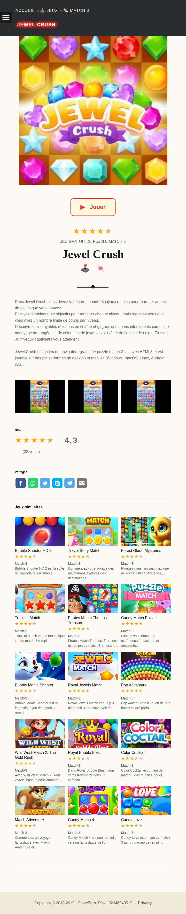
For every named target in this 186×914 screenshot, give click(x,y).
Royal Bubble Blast (84, 753)
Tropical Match (27, 618)
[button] (6, 17)
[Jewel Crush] (93, 110)
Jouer (92, 207)
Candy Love (131, 820)
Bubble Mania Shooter (34, 685)
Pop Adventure (134, 685)
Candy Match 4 (81, 820)
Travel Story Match (84, 551)
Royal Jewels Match (85, 685)
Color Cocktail (133, 753)
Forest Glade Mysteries (141, 551)
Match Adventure (29, 820)
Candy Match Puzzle (139, 618)
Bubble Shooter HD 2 (33, 551)
